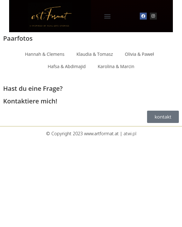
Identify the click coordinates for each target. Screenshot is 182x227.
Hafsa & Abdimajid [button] (67, 66)
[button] (107, 16)
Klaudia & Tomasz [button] (95, 54)
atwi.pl (129, 134)
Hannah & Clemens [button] (44, 54)
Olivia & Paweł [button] (139, 54)
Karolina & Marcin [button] (116, 66)
